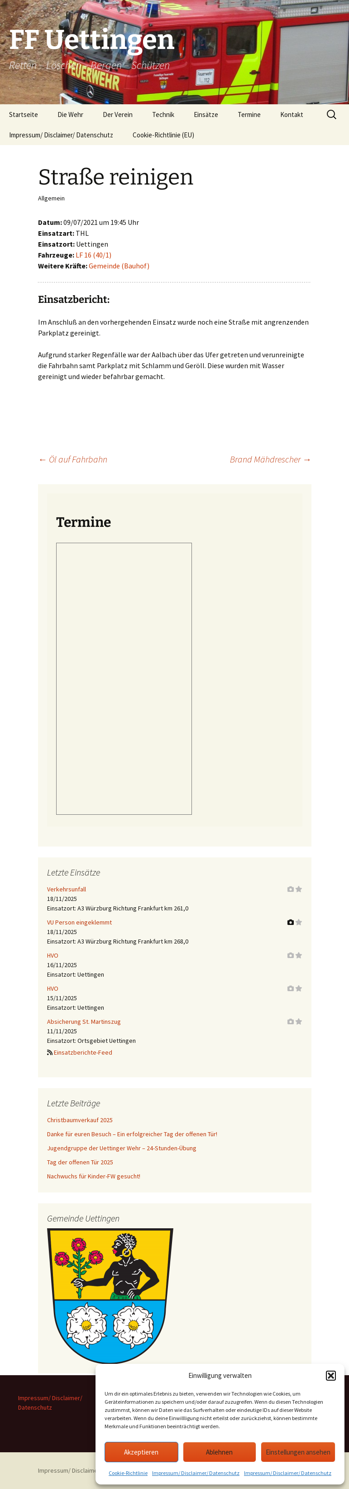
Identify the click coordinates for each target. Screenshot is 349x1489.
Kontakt (291, 114)
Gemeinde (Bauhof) (119, 265)
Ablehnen (219, 1452)
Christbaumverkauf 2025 (80, 1120)
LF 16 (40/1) (93, 254)
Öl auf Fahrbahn (72, 459)
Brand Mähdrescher (270, 459)
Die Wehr (70, 114)
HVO (52, 955)
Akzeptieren (141, 1452)
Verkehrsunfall (66, 889)
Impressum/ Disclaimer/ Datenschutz (195, 1473)
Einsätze (206, 114)
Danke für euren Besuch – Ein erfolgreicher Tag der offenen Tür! (132, 1134)
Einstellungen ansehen (298, 1452)
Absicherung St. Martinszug (84, 1021)
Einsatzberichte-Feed (83, 1052)
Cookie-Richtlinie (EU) (163, 135)
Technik (163, 114)
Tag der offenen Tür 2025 (80, 1162)
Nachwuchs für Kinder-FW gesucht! (93, 1176)
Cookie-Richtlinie (128, 1473)
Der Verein (118, 114)
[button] (330, 1375)
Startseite (23, 114)
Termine (249, 114)
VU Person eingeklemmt (79, 922)
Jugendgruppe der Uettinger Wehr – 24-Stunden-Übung (121, 1148)
